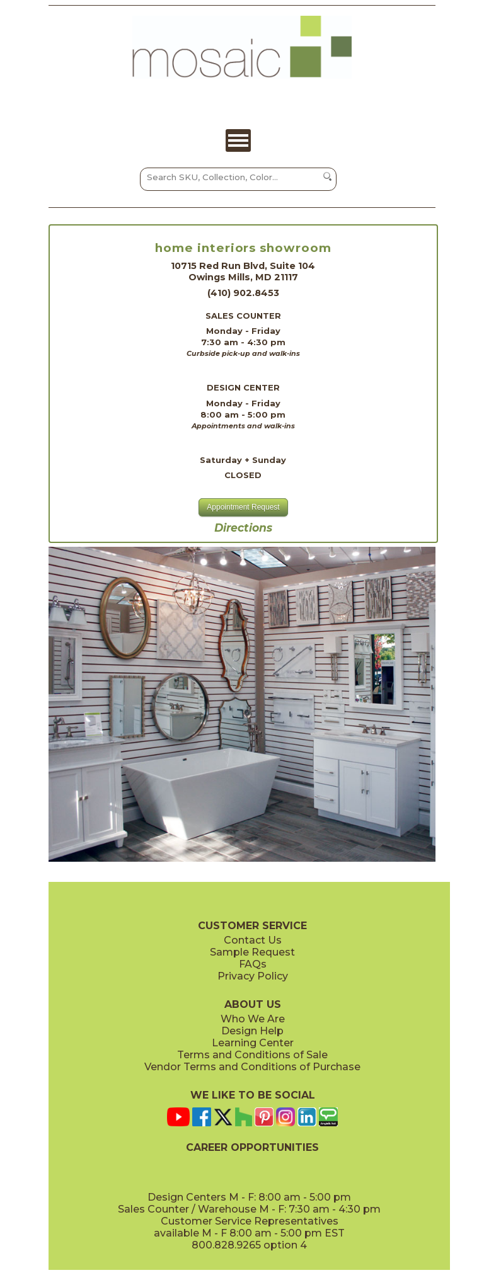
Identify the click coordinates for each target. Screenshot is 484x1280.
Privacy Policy (252, 976)
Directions (243, 527)
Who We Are (253, 1019)
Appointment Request (243, 507)
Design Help (252, 1031)
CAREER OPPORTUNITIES (252, 1147)
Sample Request (252, 952)
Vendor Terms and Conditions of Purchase (252, 1067)
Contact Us (253, 940)
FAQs (253, 964)
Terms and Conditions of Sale (252, 1055)
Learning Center (253, 1043)
